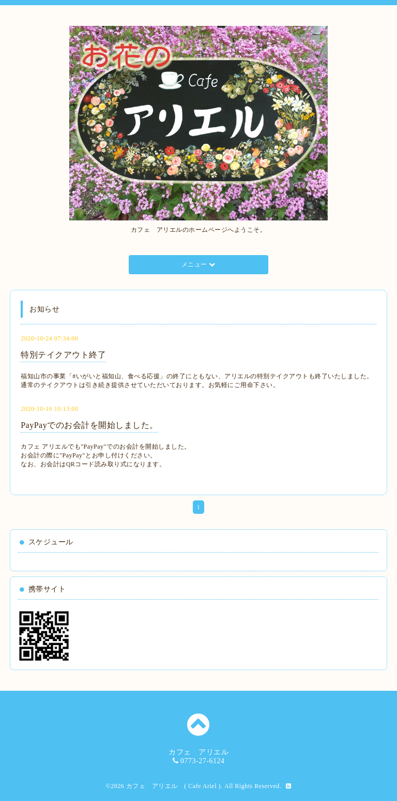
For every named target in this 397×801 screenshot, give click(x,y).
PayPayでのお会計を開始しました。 (89, 425)
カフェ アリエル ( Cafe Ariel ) (173, 786)
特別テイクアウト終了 (63, 354)
